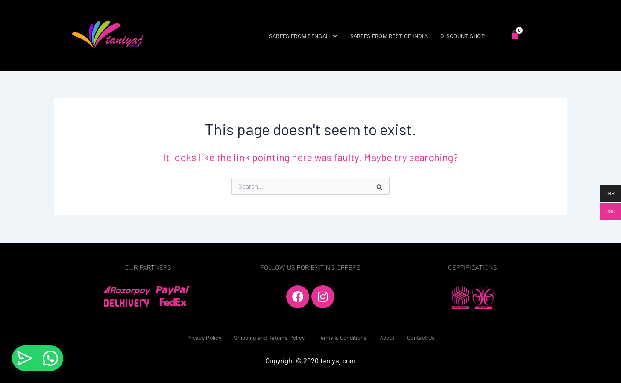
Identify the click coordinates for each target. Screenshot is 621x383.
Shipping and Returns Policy (269, 338)
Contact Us (421, 338)
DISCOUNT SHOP (462, 36)
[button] (303, 36)
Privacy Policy (203, 338)
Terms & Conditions (341, 338)
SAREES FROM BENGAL (303, 36)
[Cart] (515, 35)
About (387, 338)
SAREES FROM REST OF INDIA (389, 36)
